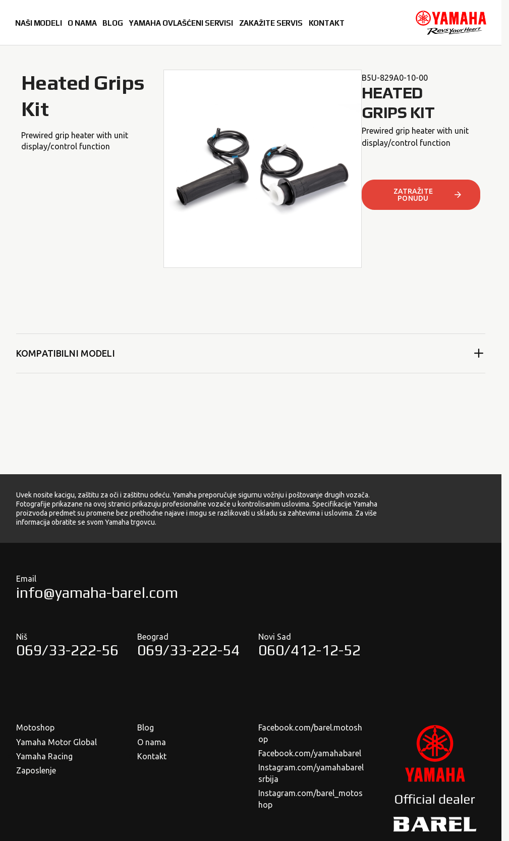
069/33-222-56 (67, 650)
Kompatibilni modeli (250, 353)
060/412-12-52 (309, 650)
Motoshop (35, 727)
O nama (151, 742)
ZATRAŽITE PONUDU (428, 194)
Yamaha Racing (44, 756)
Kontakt (151, 756)
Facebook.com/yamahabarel (309, 753)
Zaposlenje (36, 770)
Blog (145, 727)
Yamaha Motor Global (56, 742)
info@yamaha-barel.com (97, 592)
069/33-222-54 (188, 650)
